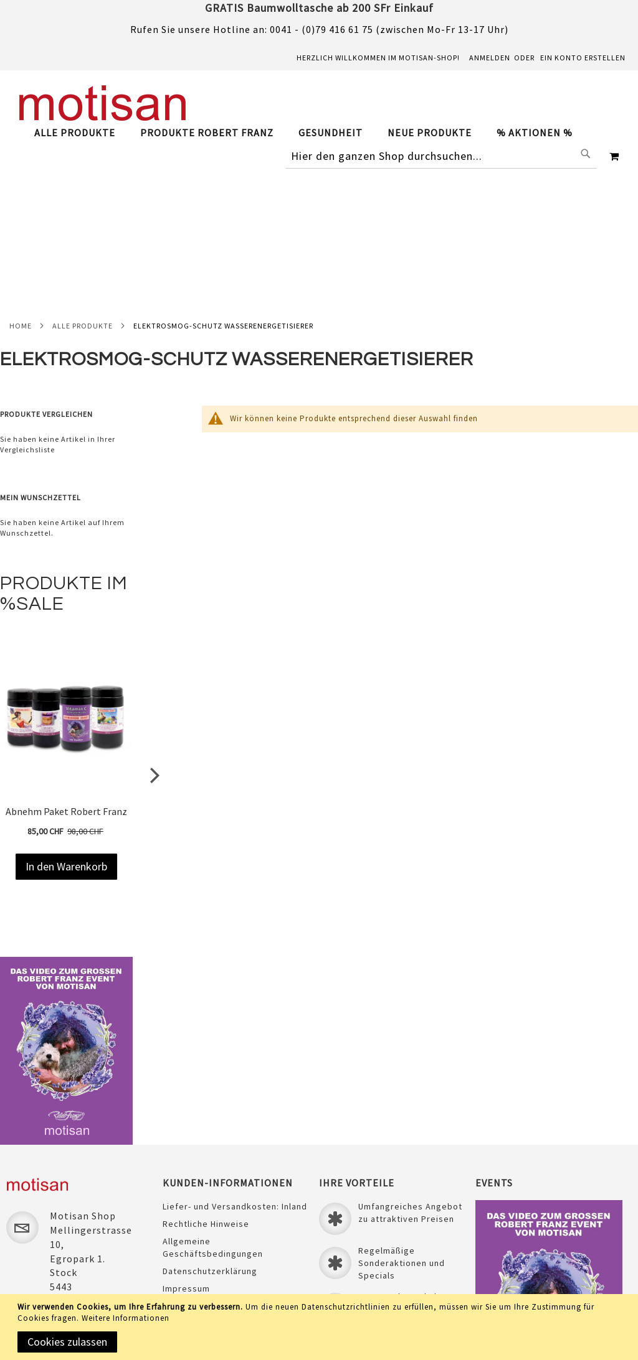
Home (20, 189)
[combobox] (441, 156)
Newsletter (187, 1238)
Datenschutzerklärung (210, 1151)
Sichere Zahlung (197, 1185)
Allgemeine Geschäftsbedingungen (213, 1127)
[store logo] (102, 103)
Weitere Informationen (125, 1318)
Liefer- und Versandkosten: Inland (235, 1086)
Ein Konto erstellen (583, 57)
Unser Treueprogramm (211, 1203)
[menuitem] (81, 132)
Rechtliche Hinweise (206, 1103)
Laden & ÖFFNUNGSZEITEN (218, 1220)
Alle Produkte (82, 189)
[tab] (309, 133)
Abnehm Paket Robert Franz (66, 675)
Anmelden (489, 57)
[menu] (309, 133)
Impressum (186, 1168)
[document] (321, 1327)
